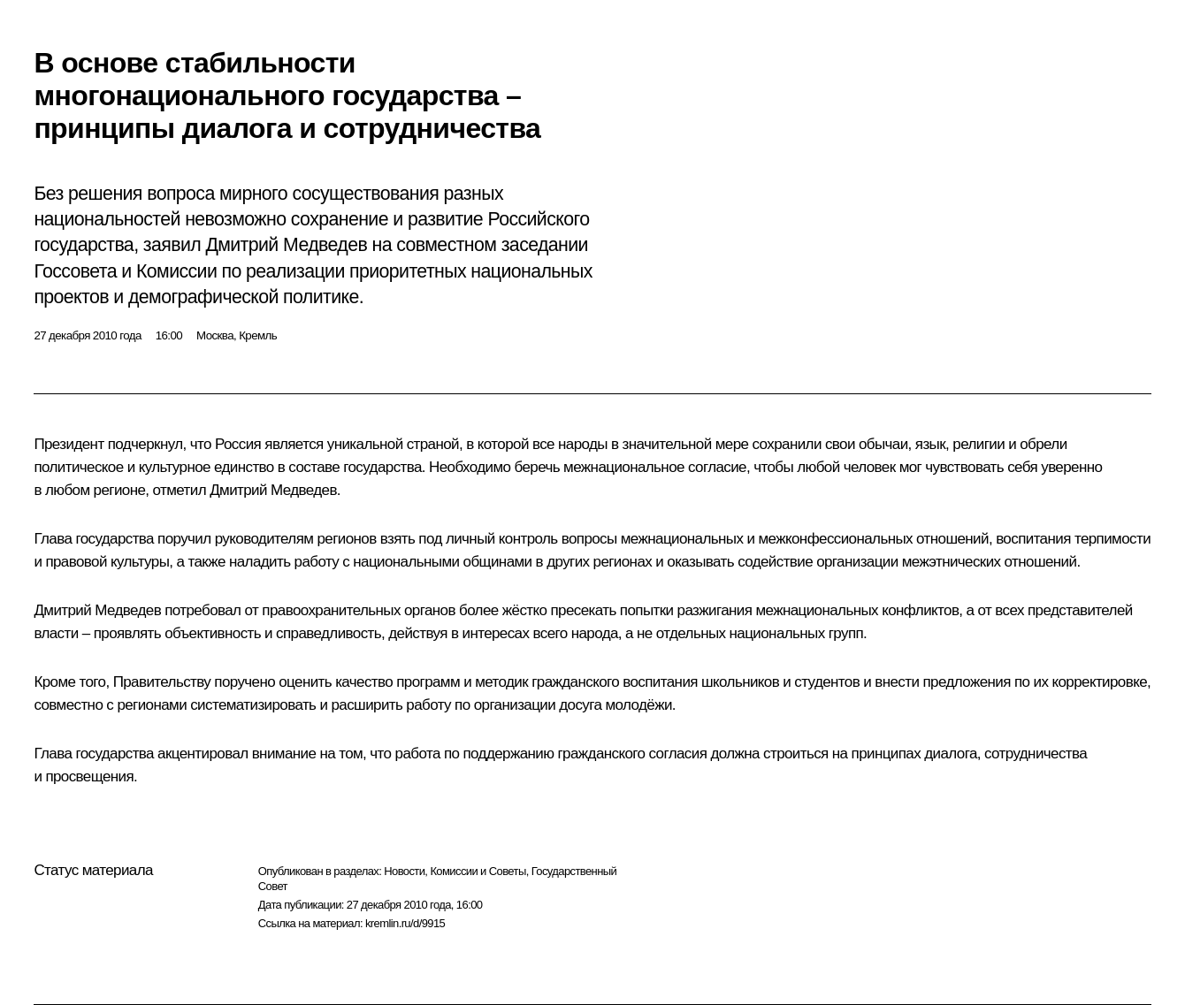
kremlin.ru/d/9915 (405, 923)
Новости (404, 871)
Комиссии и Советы (477, 871)
